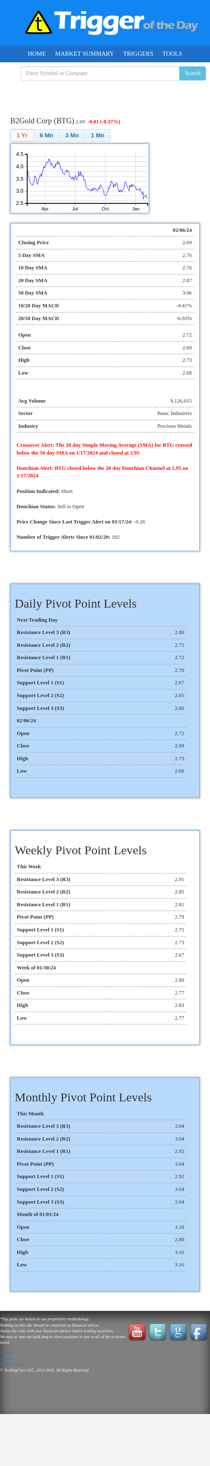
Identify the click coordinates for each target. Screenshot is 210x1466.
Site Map (7, 1358)
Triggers (138, 53)
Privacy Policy (12, 1364)
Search (193, 73)
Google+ (7, 1353)
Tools (172, 53)
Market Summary (84, 53)
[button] (22, 135)
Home (37, 53)
